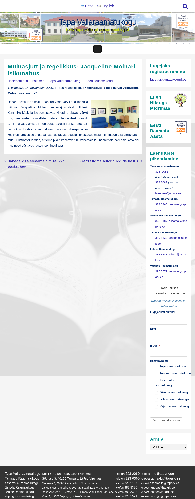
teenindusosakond (86, 82)
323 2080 (128, 465)
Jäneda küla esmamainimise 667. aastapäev (38, 162)
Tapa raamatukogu (170, 358)
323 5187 (160, 218)
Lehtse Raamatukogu (18, 481)
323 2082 (160, 182)
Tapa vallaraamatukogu (56, 82)
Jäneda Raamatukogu (18, 477)
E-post (155, 337)
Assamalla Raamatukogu (20, 473)
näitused (33, 82)
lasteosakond (17, 82)
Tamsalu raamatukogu (173, 365)
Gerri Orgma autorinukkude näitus (115, 162)
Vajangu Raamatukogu (18, 485)
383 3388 (160, 249)
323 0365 (160, 203)
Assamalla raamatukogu (164, 374)
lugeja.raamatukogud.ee (166, 81)
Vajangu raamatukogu (173, 398)
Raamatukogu (159, 352)
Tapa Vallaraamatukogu (97, 22)
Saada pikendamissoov (166, 412)
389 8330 (160, 234)
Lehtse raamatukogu (172, 391)
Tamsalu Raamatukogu (20, 469)
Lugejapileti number (162, 305)
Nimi (154, 321)
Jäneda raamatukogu (172, 384)
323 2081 (161, 172)
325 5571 (160, 265)
